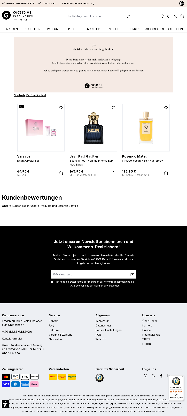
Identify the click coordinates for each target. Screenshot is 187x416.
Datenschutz (103, 325)
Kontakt (41, 95)
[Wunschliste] (168, 16)
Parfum (31, 95)
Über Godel (149, 321)
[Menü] (182, 377)
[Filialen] (162, 16)
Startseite (19, 95)
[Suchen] (127, 16)
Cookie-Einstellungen (108, 330)
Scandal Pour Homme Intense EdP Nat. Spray (93, 160)
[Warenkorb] (182, 16)
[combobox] (96, 16)
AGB (72, 285)
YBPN (146, 339)
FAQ (51, 325)
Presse (146, 330)
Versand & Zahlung (60, 334)
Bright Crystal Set (41, 158)
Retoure (54, 330)
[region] (93, 140)
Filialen (146, 343)
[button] (5, 404)
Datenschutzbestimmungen (84, 281)
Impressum (102, 321)
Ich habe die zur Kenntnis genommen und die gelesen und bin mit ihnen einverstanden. (95, 283)
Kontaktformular (12, 338)
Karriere (147, 325)
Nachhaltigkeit (151, 334)
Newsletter (55, 339)
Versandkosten (74, 395)
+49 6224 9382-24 (17, 332)
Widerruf (100, 339)
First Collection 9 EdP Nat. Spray (146, 158)
